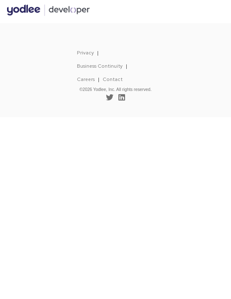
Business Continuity (100, 66)
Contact (113, 79)
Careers (86, 79)
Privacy (85, 52)
